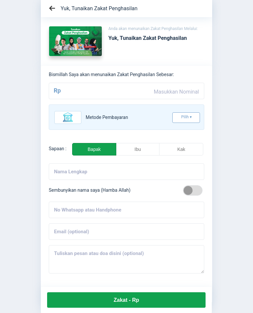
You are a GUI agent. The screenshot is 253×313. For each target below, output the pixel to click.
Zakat (126, 300)
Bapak (94, 149)
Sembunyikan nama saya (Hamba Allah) (89, 190)
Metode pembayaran (107, 117)
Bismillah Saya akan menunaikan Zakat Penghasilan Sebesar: (111, 74)
